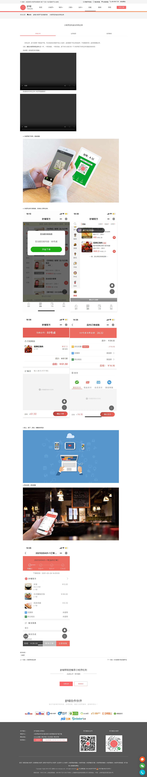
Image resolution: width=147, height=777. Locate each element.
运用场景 (73, 33)
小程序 (23, 655)
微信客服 (97, 2)
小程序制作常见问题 (40, 734)
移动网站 (123, 1)
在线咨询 (38, 740)
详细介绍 (37, 33)
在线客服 (105, 2)
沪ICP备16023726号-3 (103, 768)
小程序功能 (82, 762)
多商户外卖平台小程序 (49, 762)
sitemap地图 (37, 737)
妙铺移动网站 (75, 765)
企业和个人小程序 (62, 762)
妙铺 (29, 6)
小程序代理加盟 (118, 762)
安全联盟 (50, 737)
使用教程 (109, 33)
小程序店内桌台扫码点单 (57, 14)
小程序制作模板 (73, 762)
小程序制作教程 (100, 762)
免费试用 (66, 684)
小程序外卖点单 (31, 660)
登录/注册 (121, 7)
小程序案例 (109, 762)
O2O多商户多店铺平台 (120, 660)
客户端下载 (58, 734)
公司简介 (42, 731)
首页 (20, 762)
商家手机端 (88, 2)
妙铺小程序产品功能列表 (40, 14)
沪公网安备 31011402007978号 (86, 768)
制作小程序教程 (50, 734)
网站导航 (44, 737)
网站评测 (56, 737)
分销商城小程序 (37, 762)
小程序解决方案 (90, 762)
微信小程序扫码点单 (33, 46)
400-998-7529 (115, 1)
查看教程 (80, 684)
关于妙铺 (36, 731)
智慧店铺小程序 (27, 762)
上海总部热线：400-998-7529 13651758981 (55, 740)
